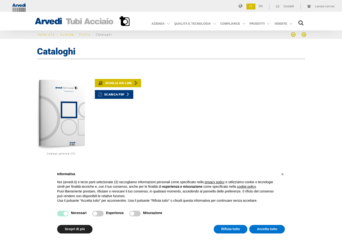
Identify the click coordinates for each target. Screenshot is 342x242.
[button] (282, 174)
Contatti (285, 6)
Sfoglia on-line (118, 83)
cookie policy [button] (246, 186)
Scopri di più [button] (75, 229)
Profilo (85, 34)
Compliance (230, 23)
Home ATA (46, 34)
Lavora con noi (320, 6)
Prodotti (257, 23)
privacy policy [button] (215, 182)
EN (261, 6)
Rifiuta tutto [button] (230, 229)
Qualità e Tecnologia (192, 23)
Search (301, 23)
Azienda (158, 23)
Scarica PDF (114, 94)
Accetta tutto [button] (267, 229)
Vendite (280, 23)
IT (251, 6)
